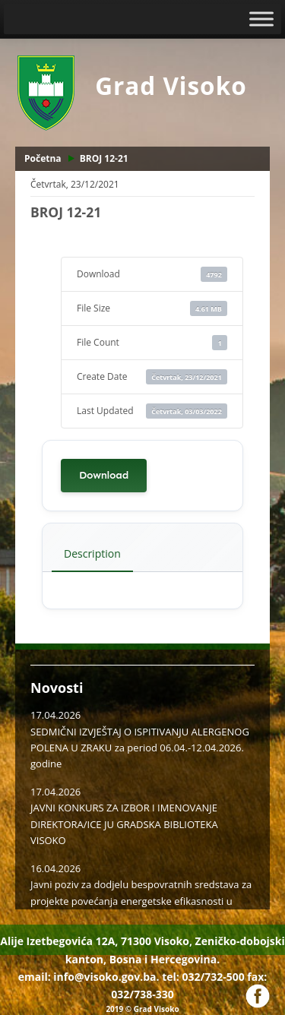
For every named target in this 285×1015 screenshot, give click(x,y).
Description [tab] (92, 553)
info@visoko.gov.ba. (106, 976)
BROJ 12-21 (104, 158)
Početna (43, 158)
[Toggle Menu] (261, 18)
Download (103, 475)
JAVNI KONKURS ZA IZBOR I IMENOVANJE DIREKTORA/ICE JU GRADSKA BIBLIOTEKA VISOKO (124, 824)
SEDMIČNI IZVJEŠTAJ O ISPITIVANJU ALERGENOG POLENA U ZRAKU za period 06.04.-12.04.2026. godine (139, 748)
